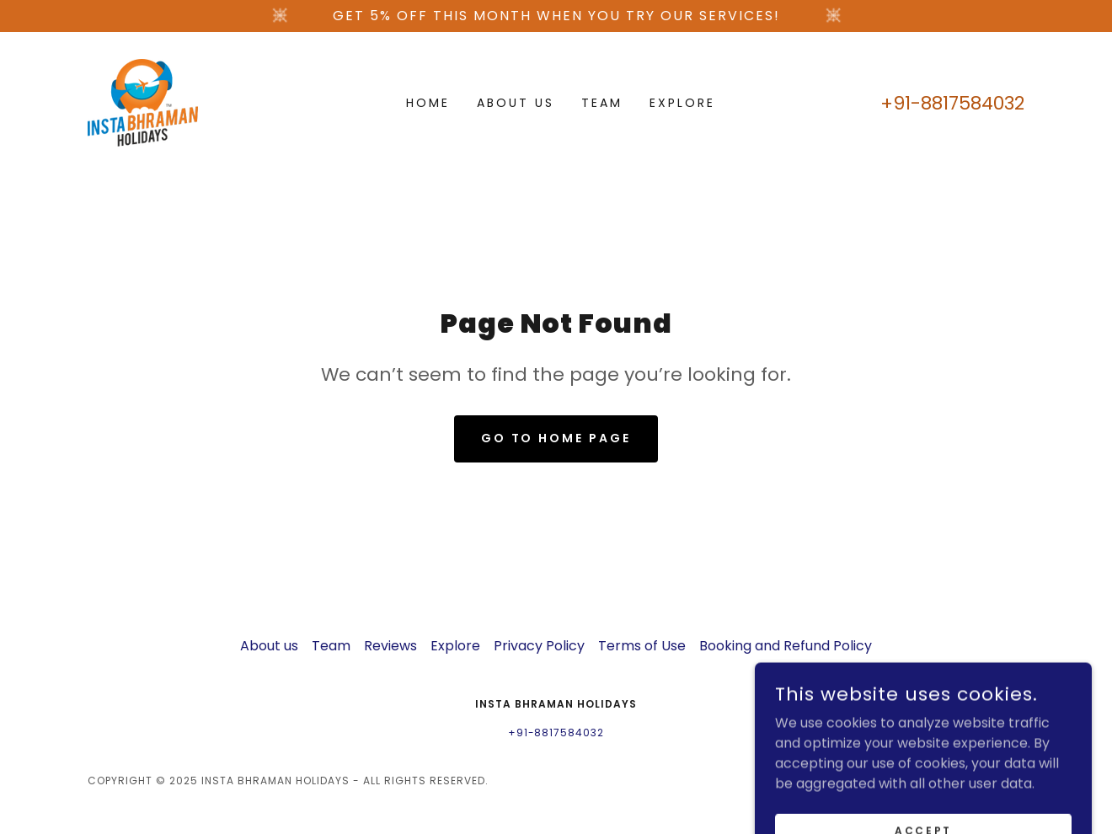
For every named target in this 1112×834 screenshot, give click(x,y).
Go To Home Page (556, 438)
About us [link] (515, 102)
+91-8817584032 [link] (952, 103)
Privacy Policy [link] (539, 645)
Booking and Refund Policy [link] (785, 645)
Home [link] (428, 102)
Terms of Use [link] (642, 645)
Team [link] (602, 102)
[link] (143, 101)
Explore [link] (682, 102)
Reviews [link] (390, 645)
